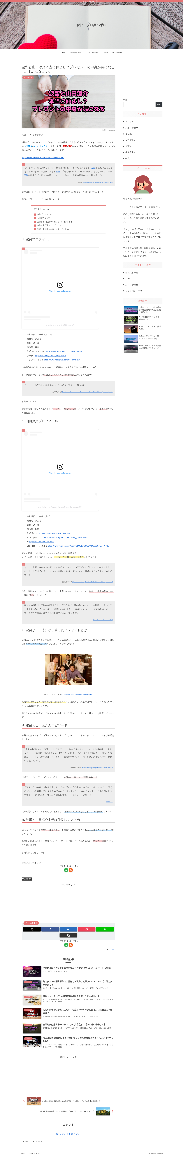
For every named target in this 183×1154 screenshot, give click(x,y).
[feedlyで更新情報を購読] (66, 871)
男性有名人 (130, 152)
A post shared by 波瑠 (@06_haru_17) (60, 326)
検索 (125, 99)
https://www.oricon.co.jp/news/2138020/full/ (76, 695)
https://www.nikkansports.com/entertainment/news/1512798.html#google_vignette (86, 393)
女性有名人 (26, 880)
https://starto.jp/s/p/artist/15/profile (55, 534)
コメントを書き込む (70, 1130)
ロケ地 (128, 134)
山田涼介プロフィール (46, 218)
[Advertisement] (68, 903)
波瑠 (94, 168)
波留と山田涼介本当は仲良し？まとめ (53, 230)
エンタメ (129, 122)
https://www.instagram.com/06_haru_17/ (62, 360)
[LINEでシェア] (91, 930)
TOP (127, 278)
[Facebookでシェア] (45, 930)
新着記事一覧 (131, 272)
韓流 (127, 158)
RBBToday (109, 802)
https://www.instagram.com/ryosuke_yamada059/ (66, 538)
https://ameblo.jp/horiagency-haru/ (51, 356)
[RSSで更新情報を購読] (71, 871)
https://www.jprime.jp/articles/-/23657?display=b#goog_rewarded (91, 582)
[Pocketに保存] (76, 930)
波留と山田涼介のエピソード (49, 226)
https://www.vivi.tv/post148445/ (102, 620)
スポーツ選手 (131, 128)
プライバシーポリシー (135, 291)
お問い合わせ (131, 285)
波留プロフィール (44, 214)
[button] (106, 930)
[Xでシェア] (30, 930)
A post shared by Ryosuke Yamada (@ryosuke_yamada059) (60, 508)
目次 (38, 209)
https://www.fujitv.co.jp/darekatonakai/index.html (44, 157)
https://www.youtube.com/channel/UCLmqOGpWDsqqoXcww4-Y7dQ (80, 546)
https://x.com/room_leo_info (42, 542)
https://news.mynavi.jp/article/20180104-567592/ (97, 768)
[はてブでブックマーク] (61, 930)
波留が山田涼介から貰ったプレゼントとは (54, 222)
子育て (128, 146)
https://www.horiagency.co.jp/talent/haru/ (64, 352)
